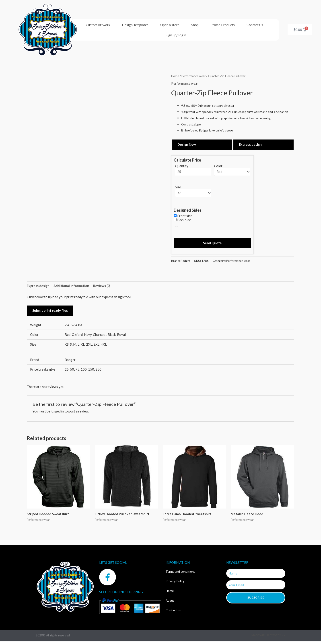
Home (175, 76)
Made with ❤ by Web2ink (268, 636)
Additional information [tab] (72, 287)
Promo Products (222, 25)
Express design (250, 144)
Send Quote (212, 243)
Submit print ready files (50, 312)
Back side (184, 220)
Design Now (186, 144)
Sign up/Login (176, 35)
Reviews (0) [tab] (103, 287)
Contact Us (255, 25)
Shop (195, 25)
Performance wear (194, 76)
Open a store (169, 25)
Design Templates (135, 25)
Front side (184, 216)
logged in (58, 412)
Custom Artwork (98, 25)
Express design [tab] (38, 287)
